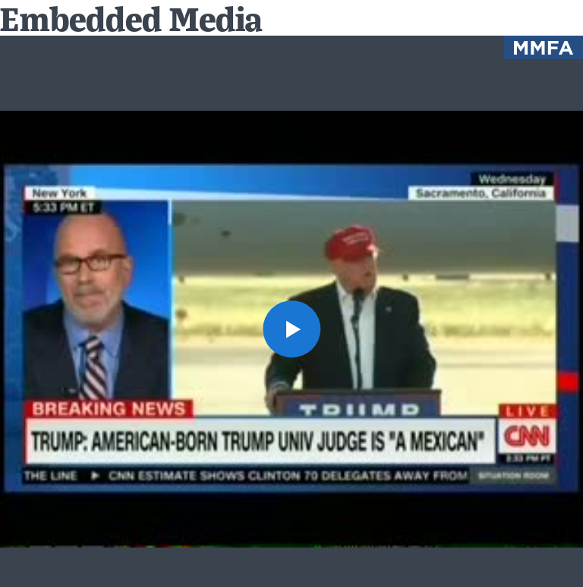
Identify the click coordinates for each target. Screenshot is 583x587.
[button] (291, 328)
